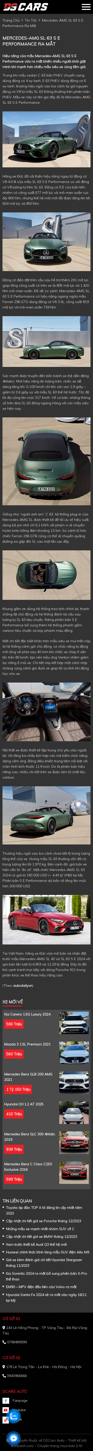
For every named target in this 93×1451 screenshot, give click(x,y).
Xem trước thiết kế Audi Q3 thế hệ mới (36, 1244)
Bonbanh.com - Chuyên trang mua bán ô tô (46, 1446)
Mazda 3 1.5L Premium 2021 (27, 1044)
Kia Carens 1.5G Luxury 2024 (27, 1014)
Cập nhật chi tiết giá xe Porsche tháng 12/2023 (43, 1221)
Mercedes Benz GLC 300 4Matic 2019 (29, 1137)
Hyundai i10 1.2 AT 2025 (23, 1104)
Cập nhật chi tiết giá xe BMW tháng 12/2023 (41, 1236)
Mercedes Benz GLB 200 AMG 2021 (28, 1077)
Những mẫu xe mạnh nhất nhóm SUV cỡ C (40, 1229)
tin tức (31, 20)
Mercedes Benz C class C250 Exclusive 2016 (28, 1167)
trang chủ (11, 20)
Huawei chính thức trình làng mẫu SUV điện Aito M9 (47, 1252)
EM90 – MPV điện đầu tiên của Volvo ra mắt (41, 1287)
